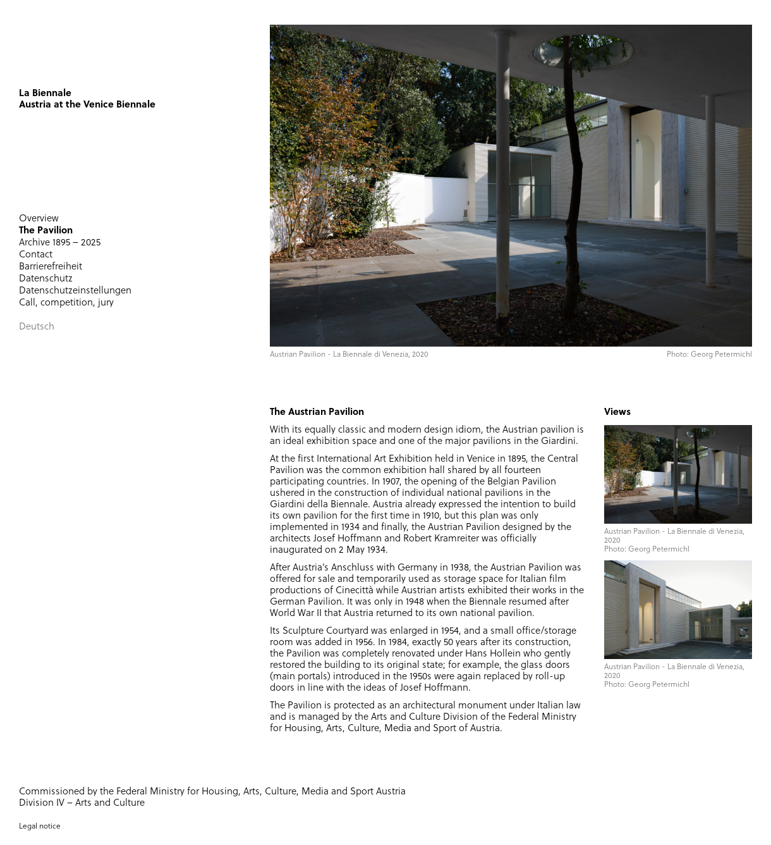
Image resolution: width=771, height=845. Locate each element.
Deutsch (36, 327)
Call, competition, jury (66, 303)
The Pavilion (46, 231)
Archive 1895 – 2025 (59, 243)
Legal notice (40, 826)
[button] (269, 199)
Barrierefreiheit (50, 267)
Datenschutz (46, 279)
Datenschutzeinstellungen (75, 291)
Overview (39, 219)
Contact (35, 255)
